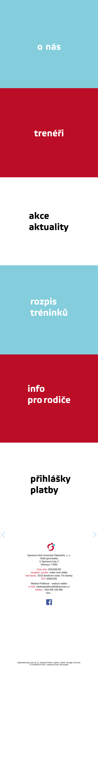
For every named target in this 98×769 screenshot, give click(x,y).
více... (49, 696)
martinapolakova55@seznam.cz (53, 690)
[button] (95, 586)
